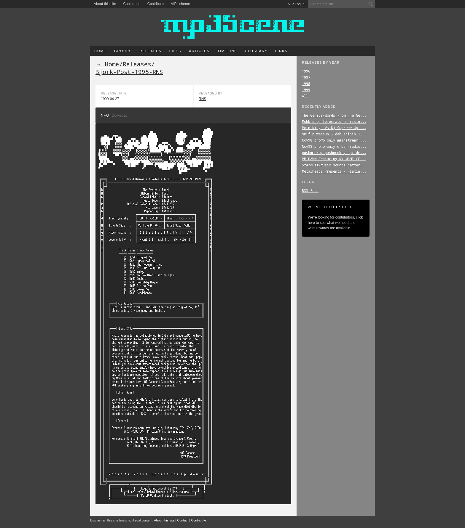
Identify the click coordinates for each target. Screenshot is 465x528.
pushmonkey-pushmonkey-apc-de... (334, 152)
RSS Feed (310, 190)
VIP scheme (180, 4)
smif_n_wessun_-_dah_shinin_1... (334, 133)
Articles (199, 51)
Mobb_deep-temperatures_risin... (334, 121)
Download (120, 115)
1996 (306, 71)
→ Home (107, 64)
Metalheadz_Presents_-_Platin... (334, 171)
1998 (306, 83)
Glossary (256, 51)
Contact (182, 520)
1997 (306, 77)
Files (175, 51)
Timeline (227, 51)
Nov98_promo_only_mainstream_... (334, 140)
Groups (123, 51)
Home (100, 51)
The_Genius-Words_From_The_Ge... (334, 115)
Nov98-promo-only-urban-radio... (334, 146)
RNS (202, 99)
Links (281, 51)
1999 (306, 89)
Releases (151, 51)
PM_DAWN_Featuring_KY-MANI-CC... (334, 158)
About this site (105, 4)
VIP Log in (296, 4)
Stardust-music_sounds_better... (334, 165)
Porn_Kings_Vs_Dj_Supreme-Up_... (334, 127)
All (305, 96)
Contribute (155, 4)
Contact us (131, 4)
